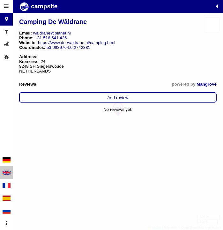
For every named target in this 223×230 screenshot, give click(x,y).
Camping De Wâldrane (53, 21)
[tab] (6, 6)
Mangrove (207, 84)
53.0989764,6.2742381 (68, 47)
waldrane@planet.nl (52, 33)
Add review (118, 97)
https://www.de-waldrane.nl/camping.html (76, 42)
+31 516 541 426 (51, 37)
